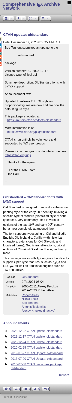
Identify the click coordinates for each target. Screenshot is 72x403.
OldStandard (30, 276)
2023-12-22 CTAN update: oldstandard (36, 331)
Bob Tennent (30, 302)
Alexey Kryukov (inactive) (39, 310)
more (62, 375)
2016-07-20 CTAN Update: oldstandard (37, 358)
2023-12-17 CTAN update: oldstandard (36, 336)
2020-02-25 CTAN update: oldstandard (36, 347)
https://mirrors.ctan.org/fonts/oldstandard (34, 120)
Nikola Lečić (30, 298)
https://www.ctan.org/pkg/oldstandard (31, 131)
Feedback (49, 389)
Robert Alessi (30, 295)
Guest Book (10, 389)
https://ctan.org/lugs (18, 155)
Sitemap (20, 389)
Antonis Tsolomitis (34, 306)
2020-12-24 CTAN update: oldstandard (36, 342)
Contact (30, 389)
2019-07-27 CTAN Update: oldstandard (37, 353)
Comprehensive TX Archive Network (31, 6)
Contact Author (39, 389)
